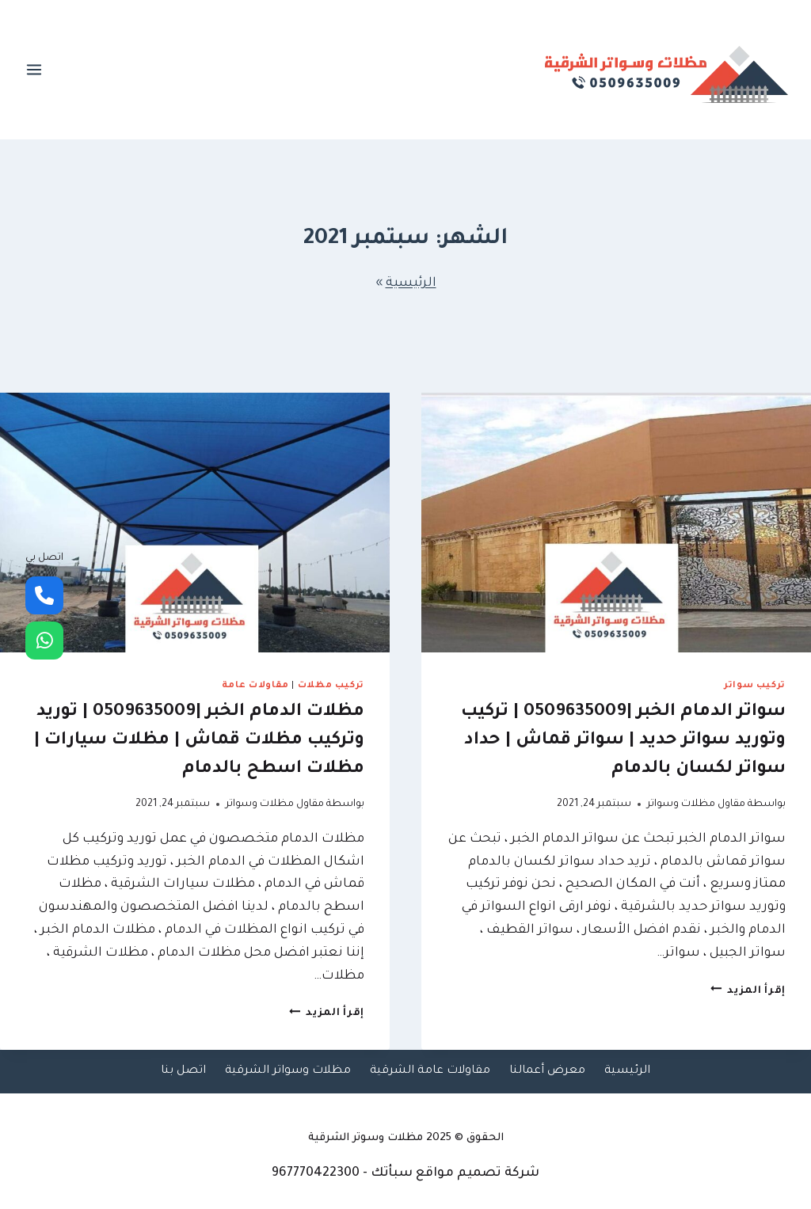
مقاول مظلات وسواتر (696, 804)
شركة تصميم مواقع (477, 1173)
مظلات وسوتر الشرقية (365, 1138)
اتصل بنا (183, 1071)
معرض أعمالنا (547, 1071)
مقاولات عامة (255, 685)
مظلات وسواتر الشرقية (288, 1071)
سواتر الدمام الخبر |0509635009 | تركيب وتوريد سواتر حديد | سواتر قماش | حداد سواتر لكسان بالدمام (623, 741)
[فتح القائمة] (34, 69)
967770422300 (316, 1173)
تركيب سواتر (755, 685)
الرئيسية (411, 283)
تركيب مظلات (331, 685)
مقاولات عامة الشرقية (430, 1071)
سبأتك (392, 1173)
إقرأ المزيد (748, 991)
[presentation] (616, 522)
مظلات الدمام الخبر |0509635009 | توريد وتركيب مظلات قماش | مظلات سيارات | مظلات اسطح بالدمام (199, 741)
